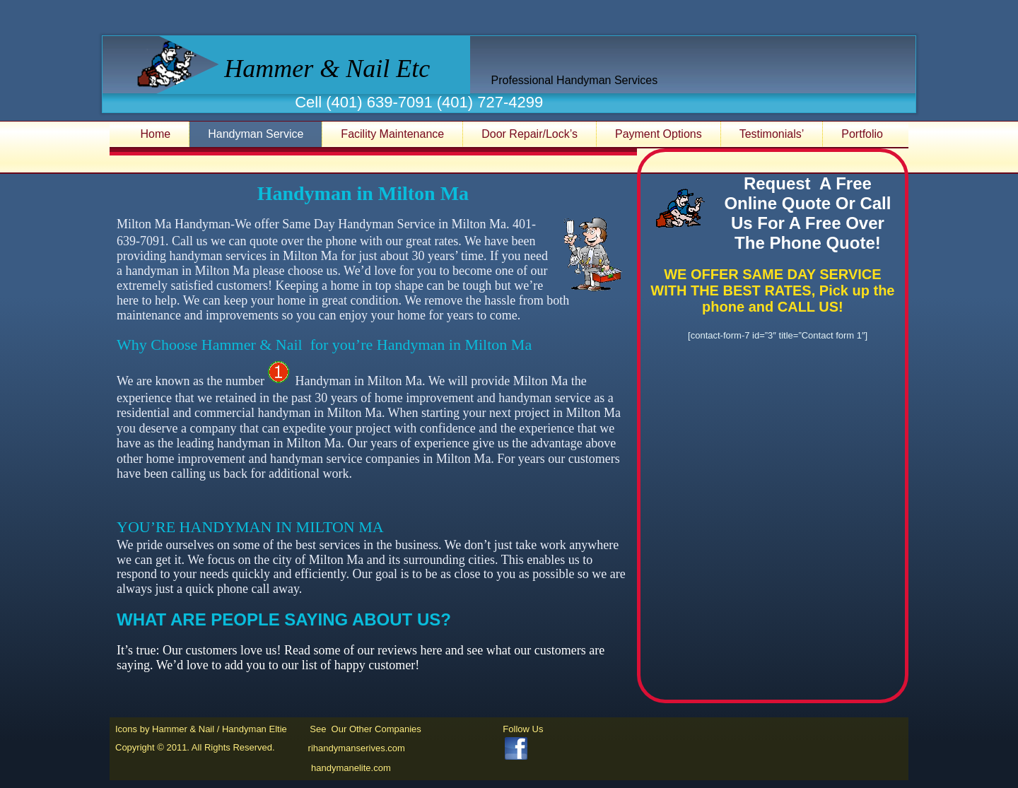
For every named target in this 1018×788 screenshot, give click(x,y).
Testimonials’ (772, 134)
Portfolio (862, 134)
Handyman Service (255, 134)
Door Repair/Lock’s (529, 134)
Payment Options (658, 134)
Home (156, 134)
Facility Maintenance (392, 134)
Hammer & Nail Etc (327, 68)
